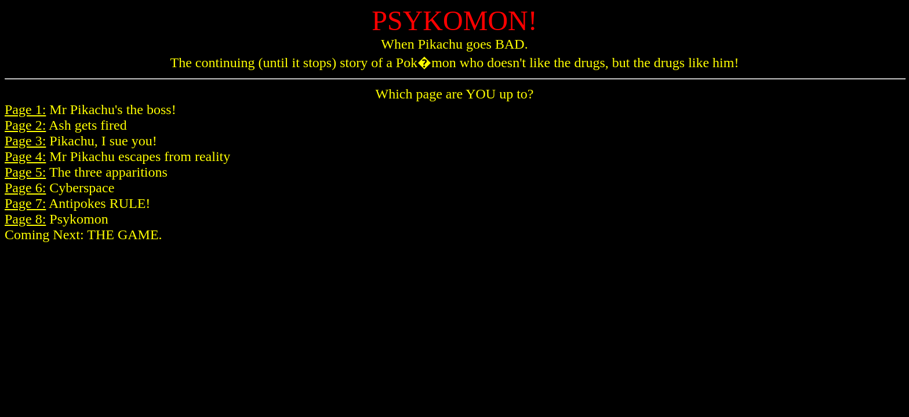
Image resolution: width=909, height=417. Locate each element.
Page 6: (25, 187)
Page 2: (25, 125)
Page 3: (25, 140)
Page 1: (25, 109)
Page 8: (25, 218)
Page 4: (25, 156)
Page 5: (25, 172)
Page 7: (25, 203)
